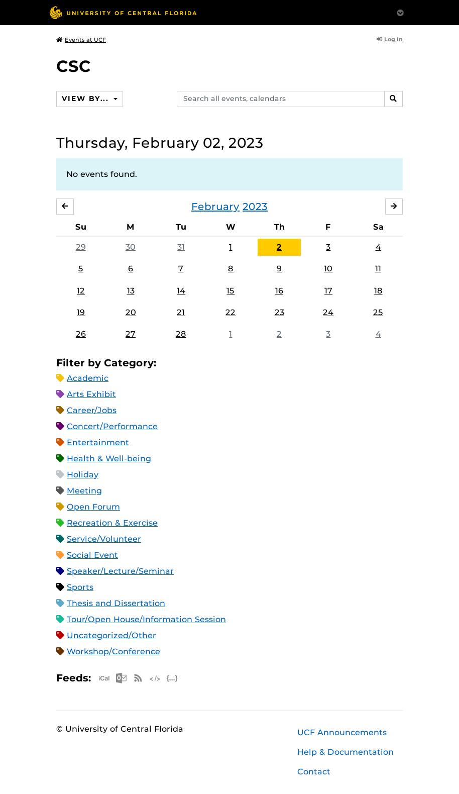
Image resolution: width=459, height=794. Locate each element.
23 (279, 312)
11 (378, 268)
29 (81, 247)
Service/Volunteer (104, 539)
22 (230, 312)
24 (328, 312)
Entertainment (98, 442)
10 (328, 268)
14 (181, 290)
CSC (73, 66)
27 (131, 334)
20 (131, 312)
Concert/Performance (112, 426)
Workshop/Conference (113, 651)
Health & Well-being (109, 458)
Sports (80, 587)
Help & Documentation (345, 752)
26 (81, 334)
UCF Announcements (342, 732)
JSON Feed (172, 678)
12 (81, 290)
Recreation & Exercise (112, 523)
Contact (313, 771)
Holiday (82, 474)
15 (230, 290)
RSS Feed (138, 678)
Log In (390, 39)
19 (81, 312)
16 (279, 290)
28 (181, 334)
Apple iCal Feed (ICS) (103, 678)
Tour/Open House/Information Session (146, 619)
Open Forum (93, 507)
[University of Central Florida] (123, 12)
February (215, 207)
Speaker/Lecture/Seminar (120, 571)
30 (131, 247)
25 (378, 312)
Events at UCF (81, 39)
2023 (255, 207)
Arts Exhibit (91, 394)
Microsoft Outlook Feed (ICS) (121, 678)
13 (131, 290)
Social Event (92, 555)
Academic (87, 378)
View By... (86, 98)
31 (181, 247)
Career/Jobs (92, 410)
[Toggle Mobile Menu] (400, 12)
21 (181, 312)
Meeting (84, 490)
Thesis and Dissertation (116, 603)
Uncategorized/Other (111, 635)
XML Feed (155, 678)
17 (328, 290)
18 (378, 290)
